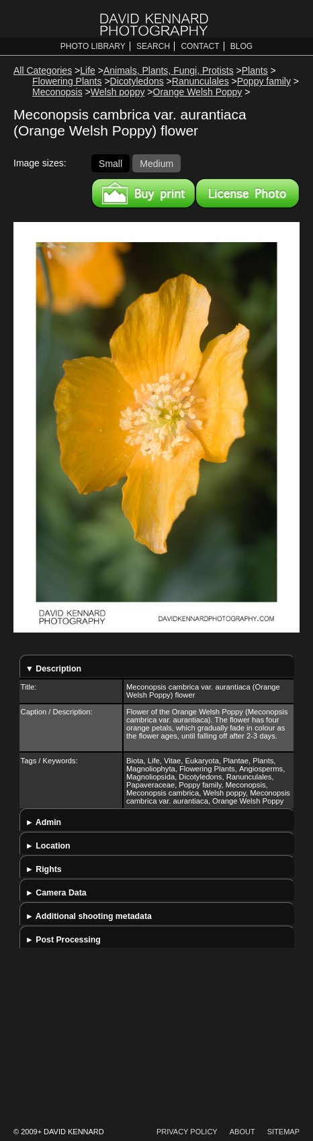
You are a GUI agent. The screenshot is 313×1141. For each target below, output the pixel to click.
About (242, 1132)
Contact (200, 46)
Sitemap (283, 1132)
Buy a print (143, 193)
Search (153, 46)
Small (110, 163)
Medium (156, 163)
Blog (241, 46)
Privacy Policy (187, 1132)
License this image (247, 193)
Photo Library (93, 46)
